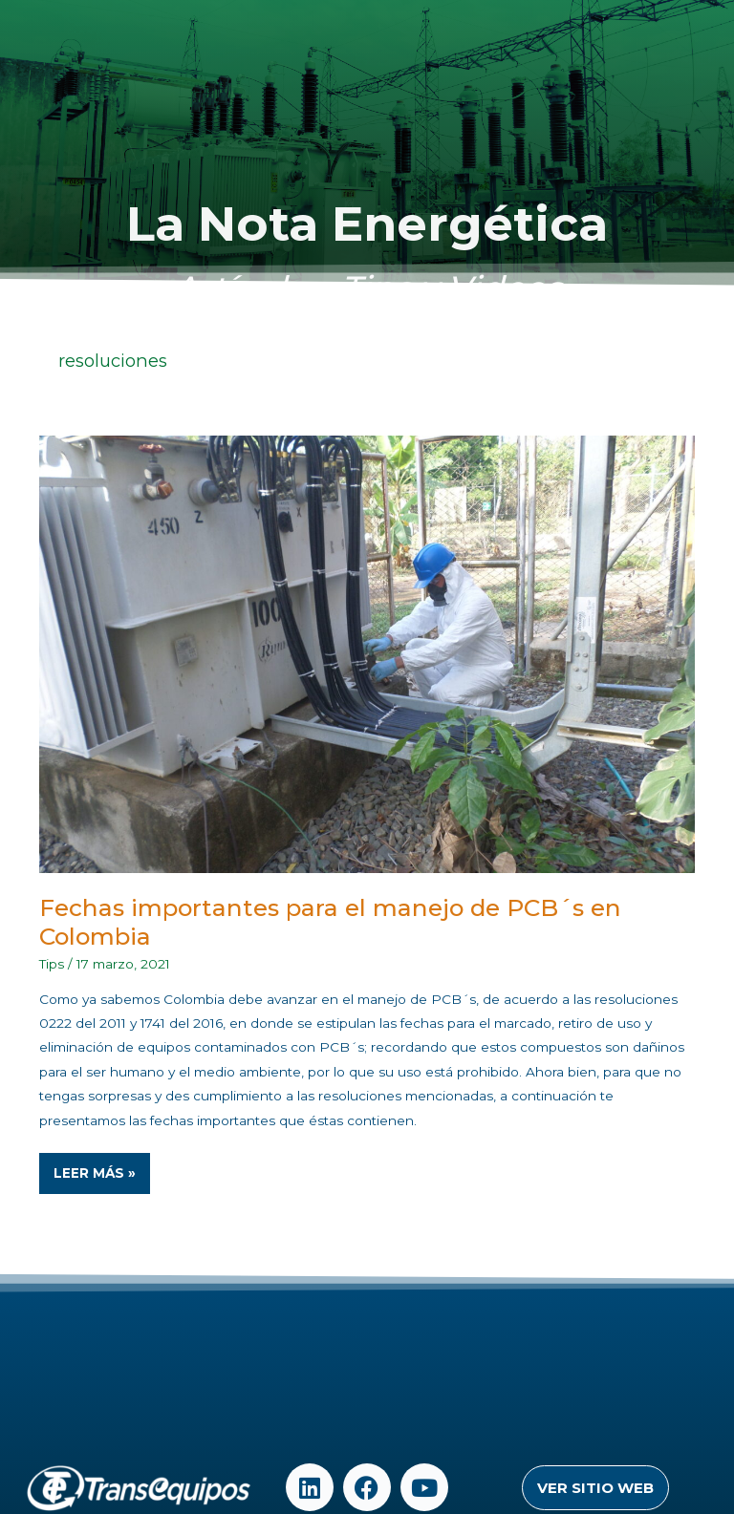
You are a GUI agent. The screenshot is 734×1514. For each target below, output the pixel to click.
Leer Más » (101, 1167)
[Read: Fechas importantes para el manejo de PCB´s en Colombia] (367, 653)
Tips (51, 963)
